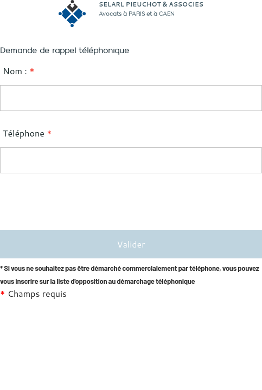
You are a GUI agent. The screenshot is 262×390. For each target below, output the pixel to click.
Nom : (19, 70)
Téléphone (27, 133)
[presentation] (82, 203)
